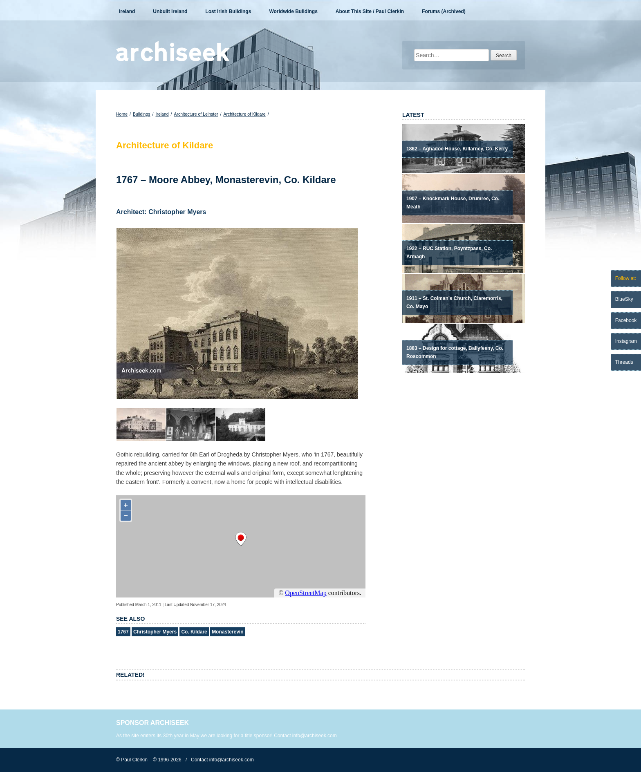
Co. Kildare (194, 632)
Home (122, 114)
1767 (123, 632)
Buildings (141, 114)
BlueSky (624, 299)
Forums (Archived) (444, 11)
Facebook (626, 320)
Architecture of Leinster (196, 114)
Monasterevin (227, 632)
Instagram (626, 341)
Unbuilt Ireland (170, 11)
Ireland (127, 11)
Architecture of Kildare (244, 114)
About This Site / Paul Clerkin (370, 11)
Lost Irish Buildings (228, 11)
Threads (624, 362)
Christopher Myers (155, 632)
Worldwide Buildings (293, 11)
